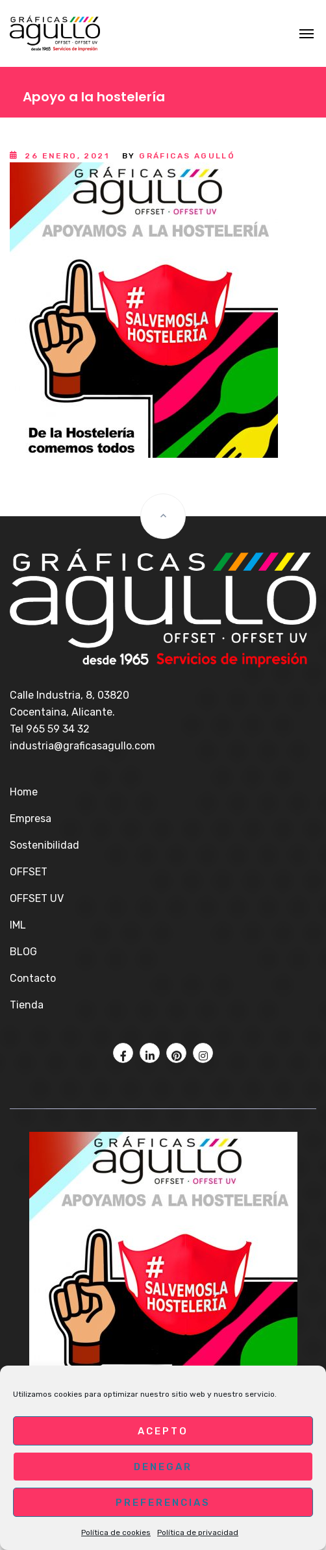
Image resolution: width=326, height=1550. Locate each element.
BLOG (23, 951)
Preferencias (163, 1502)
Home (24, 792)
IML (18, 925)
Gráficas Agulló (187, 155)
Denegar (163, 1467)
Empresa (30, 818)
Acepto (163, 1431)
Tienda (27, 1005)
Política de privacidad (197, 1532)
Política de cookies (116, 1532)
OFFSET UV (37, 898)
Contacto (33, 978)
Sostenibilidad (44, 845)
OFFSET (28, 872)
